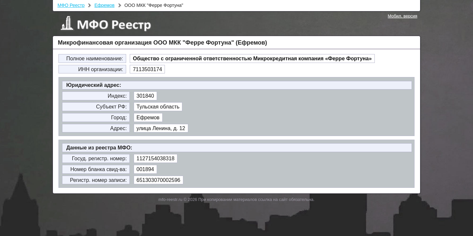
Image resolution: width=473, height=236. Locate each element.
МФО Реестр (70, 5)
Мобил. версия (402, 15)
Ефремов (104, 5)
